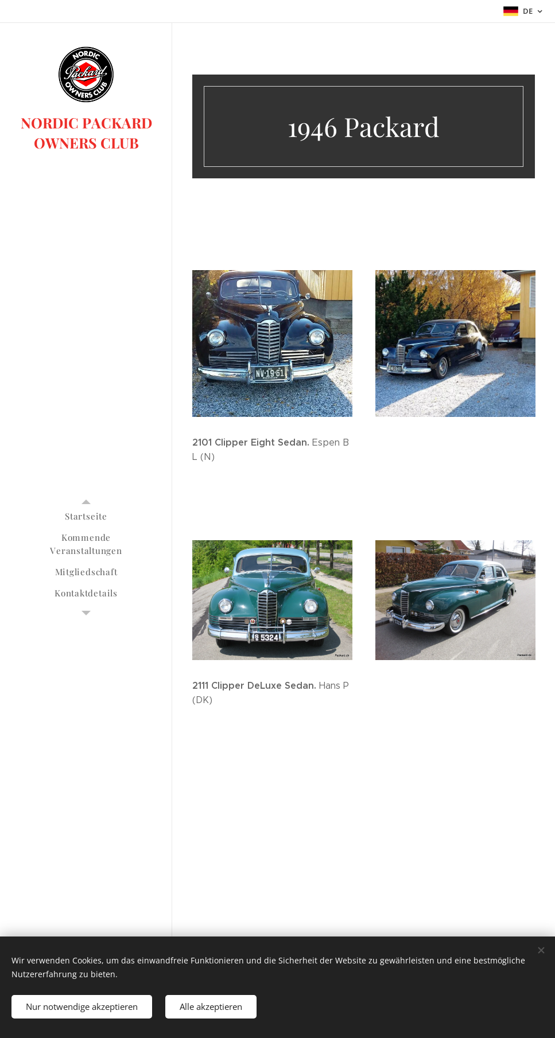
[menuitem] (86, 516)
